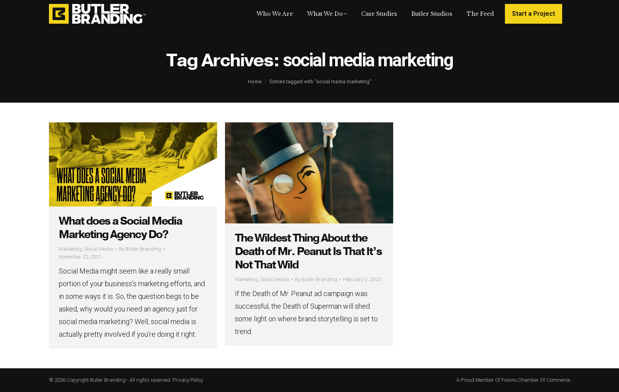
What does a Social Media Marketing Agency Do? (120, 228)
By (140, 249)
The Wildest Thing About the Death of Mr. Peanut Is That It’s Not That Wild (308, 251)
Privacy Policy (188, 380)
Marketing (70, 249)
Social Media (98, 249)
